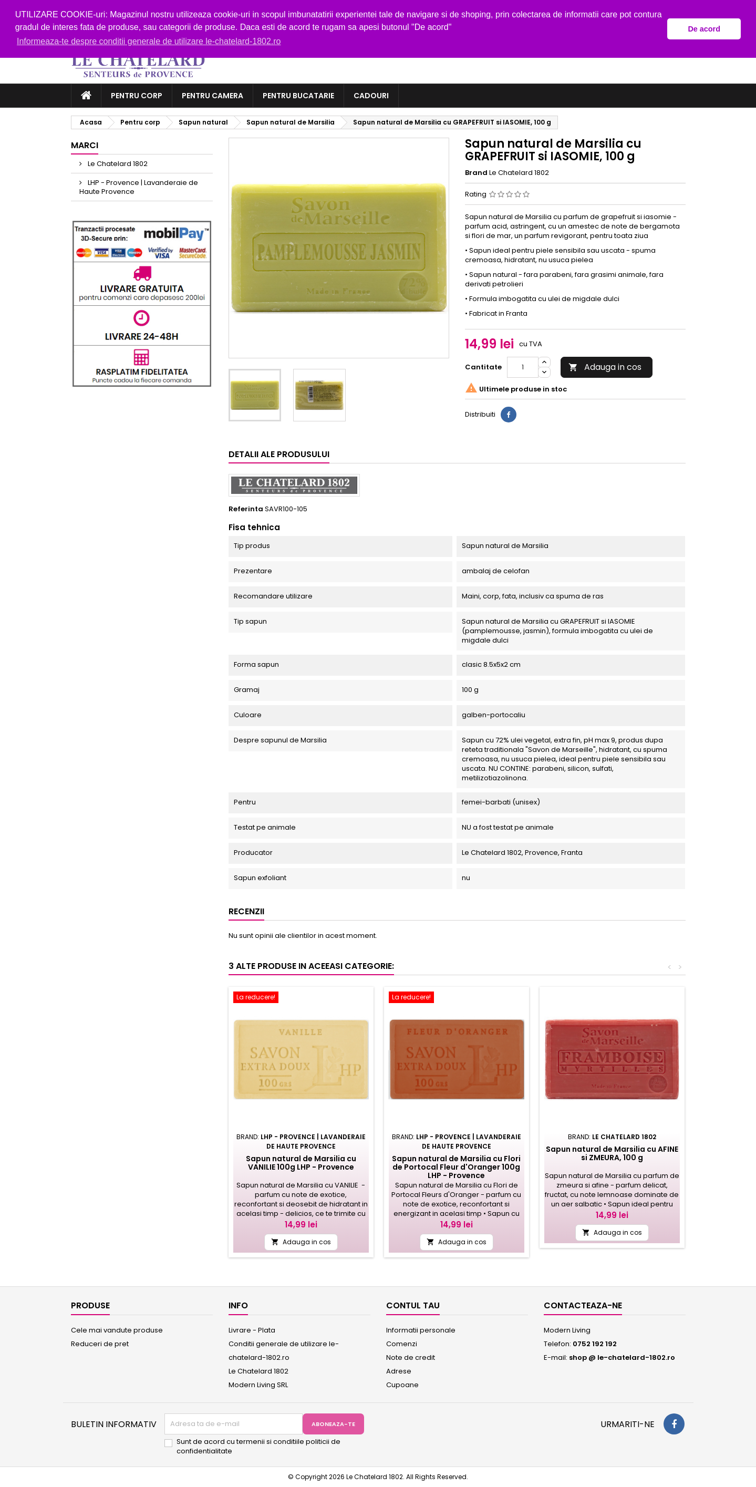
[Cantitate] (522, 367)
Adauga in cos (604, 367)
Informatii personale (420, 1330)
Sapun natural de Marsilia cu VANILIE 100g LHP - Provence (301, 1162)
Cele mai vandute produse (117, 1330)
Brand (476, 173)
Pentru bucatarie (298, 95)
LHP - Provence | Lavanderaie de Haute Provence (138, 187)
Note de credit (410, 1357)
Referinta (246, 509)
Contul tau (413, 1305)
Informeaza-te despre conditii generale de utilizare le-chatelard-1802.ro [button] (149, 41)
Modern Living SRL (258, 1385)
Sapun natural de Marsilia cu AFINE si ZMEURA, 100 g (612, 1153)
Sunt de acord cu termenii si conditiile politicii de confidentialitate (258, 1446)
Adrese (398, 1371)
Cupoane (402, 1385)
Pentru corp (136, 95)
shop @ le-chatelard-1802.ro (622, 1357)
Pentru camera (212, 95)
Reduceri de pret (100, 1344)
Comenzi (401, 1344)
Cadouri (371, 95)
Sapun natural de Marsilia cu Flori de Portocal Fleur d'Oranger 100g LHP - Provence (456, 1167)
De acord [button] (704, 29)
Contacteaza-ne (583, 1305)
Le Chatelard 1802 (117, 164)
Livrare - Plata (252, 1330)
